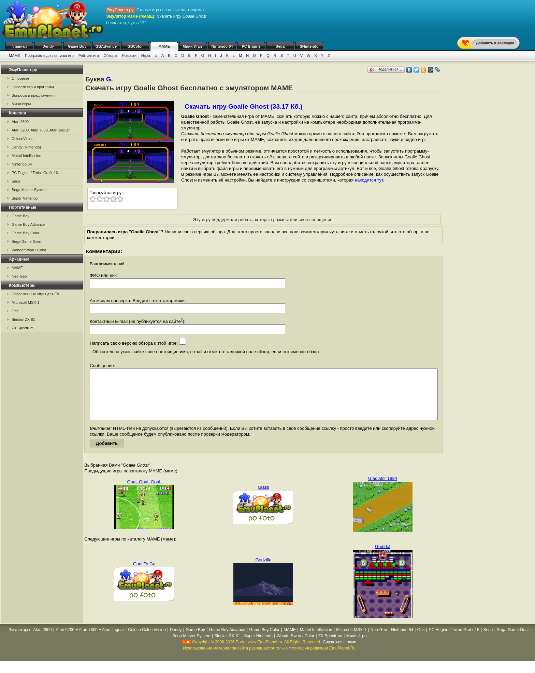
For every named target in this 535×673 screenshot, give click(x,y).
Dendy (48, 46)
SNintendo (309, 46)
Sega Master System (29, 190)
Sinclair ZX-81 (23, 319)
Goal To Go (144, 574)
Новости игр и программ (33, 87)
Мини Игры (193, 46)
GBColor (135, 46)
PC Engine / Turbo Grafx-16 (35, 173)
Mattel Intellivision (26, 156)
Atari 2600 (20, 122)
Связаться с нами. (340, 652)
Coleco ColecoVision (147, 640)
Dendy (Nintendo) (26, 147)
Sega (280, 46)
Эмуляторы (19, 640)
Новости (129, 55)
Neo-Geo (19, 276)
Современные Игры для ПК (35, 294)
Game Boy (77, 46)
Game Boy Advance (28, 224)
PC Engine (251, 46)
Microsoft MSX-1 (25, 302)
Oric (15, 311)
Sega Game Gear (26, 241)
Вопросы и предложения (33, 95)
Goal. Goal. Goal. (144, 492)
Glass (263, 497)
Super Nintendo (25, 198)
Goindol (382, 556)
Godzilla (264, 570)
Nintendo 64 (222, 46)
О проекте (20, 78)
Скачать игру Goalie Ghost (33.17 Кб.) (244, 106)
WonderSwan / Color (29, 250)
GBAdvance (106, 46)
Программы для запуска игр (49, 55)
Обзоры (110, 55)
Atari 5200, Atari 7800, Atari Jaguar (41, 130)
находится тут (369, 180)
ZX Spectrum (22, 328)
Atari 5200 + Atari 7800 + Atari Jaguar (90, 640)
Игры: (146, 55)
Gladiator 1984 (382, 488)
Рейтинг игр (88, 55)
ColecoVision (22, 139)
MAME (164, 46)
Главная (19, 46)
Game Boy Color (25, 233)
